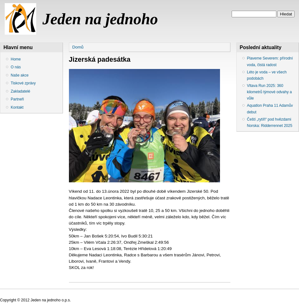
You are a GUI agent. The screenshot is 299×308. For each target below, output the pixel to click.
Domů (78, 47)
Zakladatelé (20, 91)
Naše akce (20, 75)
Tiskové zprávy (23, 83)
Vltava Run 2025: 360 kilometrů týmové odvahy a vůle (269, 91)
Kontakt (17, 107)
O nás (16, 67)
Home (16, 59)
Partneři (17, 99)
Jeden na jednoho (100, 19)
